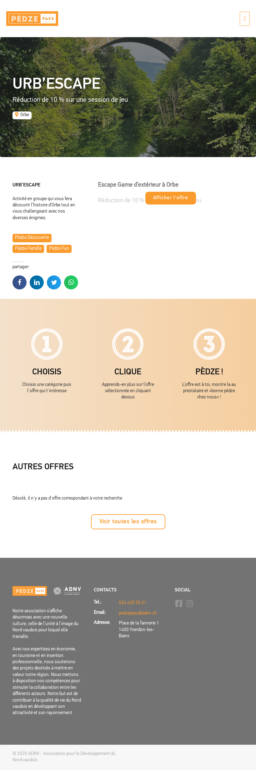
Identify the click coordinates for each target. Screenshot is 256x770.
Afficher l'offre (170, 198)
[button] (128, 521)
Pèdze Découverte (32, 237)
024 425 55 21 (133, 603)
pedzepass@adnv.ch (138, 613)
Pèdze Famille (28, 248)
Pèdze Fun (59, 248)
